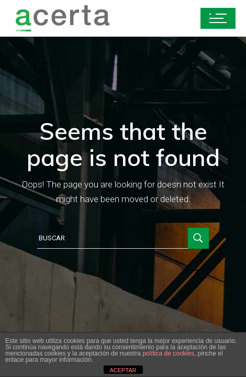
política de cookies (168, 353)
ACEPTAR (122, 370)
